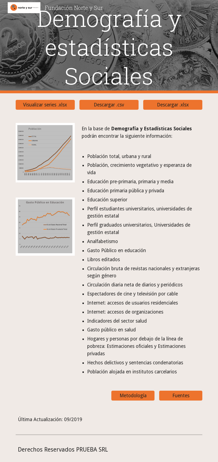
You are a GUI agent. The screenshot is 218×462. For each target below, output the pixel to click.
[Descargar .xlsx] (173, 105)
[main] (109, 46)
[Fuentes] (180, 396)
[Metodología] (133, 396)
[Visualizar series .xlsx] (45, 105)
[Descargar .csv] (109, 105)
